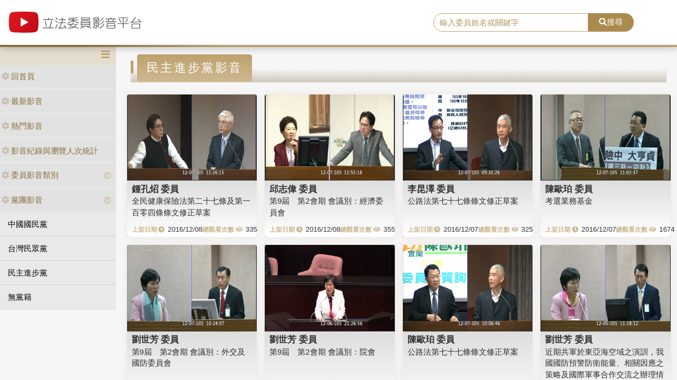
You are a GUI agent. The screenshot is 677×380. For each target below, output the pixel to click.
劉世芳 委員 (155, 339)
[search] (510, 22)
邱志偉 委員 (293, 189)
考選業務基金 (569, 200)
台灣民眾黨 (27, 248)
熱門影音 (22, 125)
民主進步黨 (27, 272)
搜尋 (611, 21)
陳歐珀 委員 (569, 189)
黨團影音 (22, 199)
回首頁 (18, 76)
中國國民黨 (27, 224)
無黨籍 (20, 296)
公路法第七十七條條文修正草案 (463, 200)
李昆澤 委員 (431, 189)
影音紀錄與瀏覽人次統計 (50, 150)
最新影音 (22, 101)
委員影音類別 (30, 174)
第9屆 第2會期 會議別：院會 (322, 351)
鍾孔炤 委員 (155, 189)
